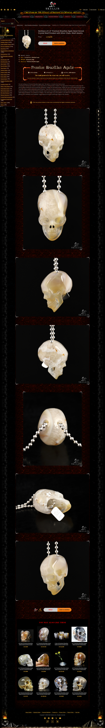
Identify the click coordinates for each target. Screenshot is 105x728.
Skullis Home (20, 25)
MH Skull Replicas (6, 93)
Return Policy (70, 712)
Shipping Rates (36, 712)
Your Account (92, 9)
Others (4, 104)
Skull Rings (5, 48)
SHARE (40, 610)
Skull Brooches (5, 61)
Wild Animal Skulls (6, 90)
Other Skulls (5, 102)
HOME (36, 610)
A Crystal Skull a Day (7, 40)
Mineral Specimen (6, 95)
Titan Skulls (5, 68)
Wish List (101, 9)
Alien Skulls (5, 64)
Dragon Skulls (5, 72)
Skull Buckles (5, 59)
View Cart (83, 9)
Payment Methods (46, 712)
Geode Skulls (5, 79)
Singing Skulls (5, 70)
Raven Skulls (5, 74)
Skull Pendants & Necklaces (7, 51)
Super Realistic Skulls (7, 44)
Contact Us (54, 712)
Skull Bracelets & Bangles (7, 57)
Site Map (77, 712)
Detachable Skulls (6, 88)
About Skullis (28, 712)
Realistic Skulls (6, 42)
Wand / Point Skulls (7, 86)
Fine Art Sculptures (7, 46)
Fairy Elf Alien (5, 66)
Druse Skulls (5, 76)
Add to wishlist (59, 43)
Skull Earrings (5, 54)
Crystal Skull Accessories (8, 97)
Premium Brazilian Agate (6, 81)
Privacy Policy (62, 712)
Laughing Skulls (5, 84)
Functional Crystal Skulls (6, 100)
